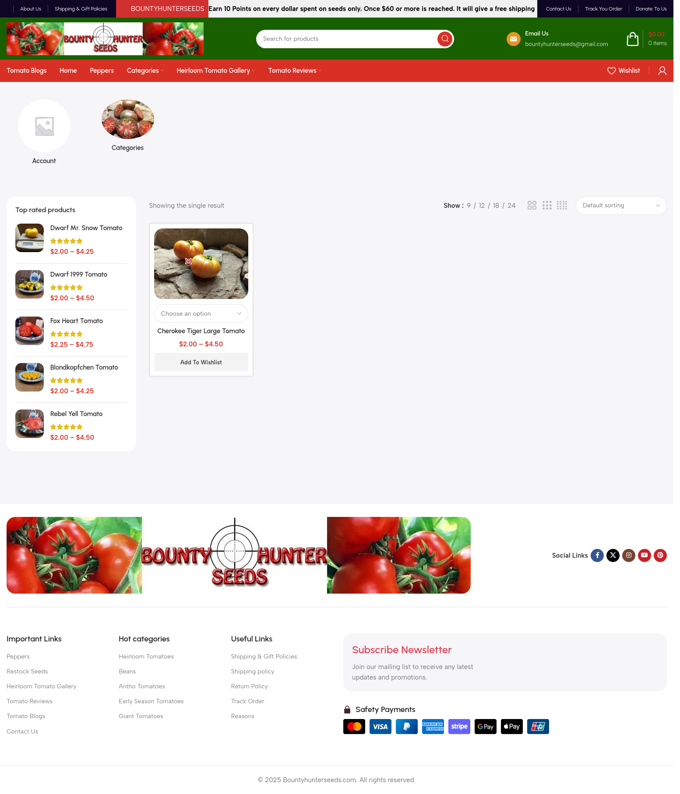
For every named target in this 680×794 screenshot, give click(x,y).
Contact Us (22, 731)
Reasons (242, 716)
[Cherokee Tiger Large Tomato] (201, 263)
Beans (127, 671)
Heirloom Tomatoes (146, 656)
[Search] (355, 39)
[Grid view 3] (547, 205)
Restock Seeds (27, 671)
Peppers (18, 656)
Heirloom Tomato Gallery (42, 686)
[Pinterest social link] (660, 555)
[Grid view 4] (562, 205)
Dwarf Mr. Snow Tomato (86, 228)
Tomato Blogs (26, 716)
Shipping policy (253, 671)
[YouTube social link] (644, 555)
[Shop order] (621, 205)
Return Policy (249, 686)
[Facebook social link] (597, 555)
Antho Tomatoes (142, 686)
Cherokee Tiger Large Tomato (201, 331)
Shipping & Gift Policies (264, 656)
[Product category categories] (127, 128)
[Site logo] (105, 38)
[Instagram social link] (628, 555)
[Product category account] (44, 135)
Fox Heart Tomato (76, 321)
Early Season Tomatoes (151, 701)
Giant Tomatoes (141, 716)
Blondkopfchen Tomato (84, 367)
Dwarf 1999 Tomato (78, 274)
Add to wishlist (201, 362)
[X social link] (613, 555)
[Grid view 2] (532, 205)
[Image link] (239, 555)
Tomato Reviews (30, 701)
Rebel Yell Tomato (76, 414)
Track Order (247, 701)
